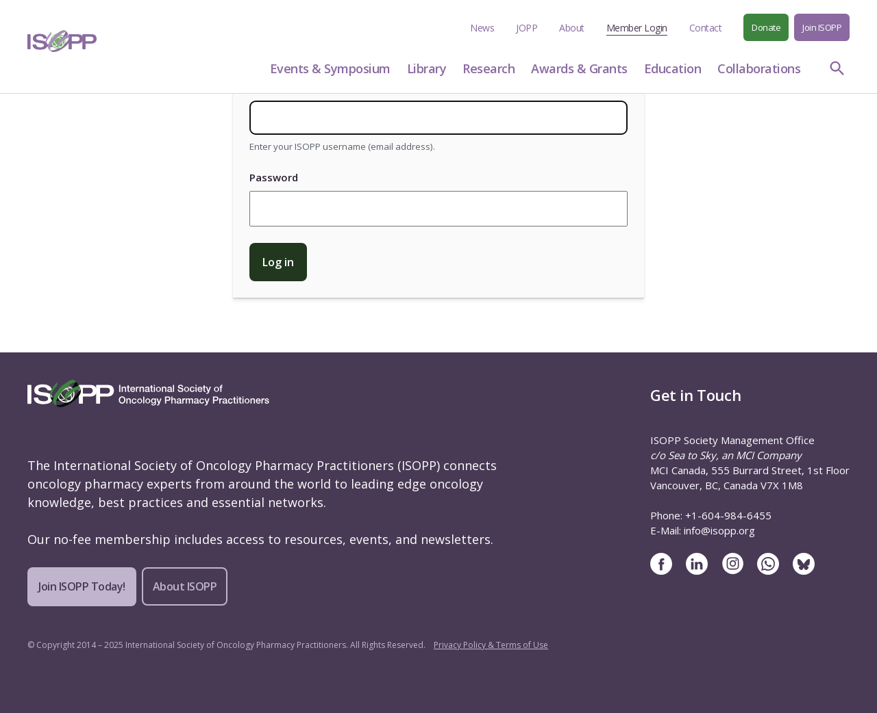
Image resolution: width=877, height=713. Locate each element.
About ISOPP (185, 586)
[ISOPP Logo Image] (62, 41)
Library (427, 68)
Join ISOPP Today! (81, 586)
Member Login (636, 27)
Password (273, 177)
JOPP (526, 27)
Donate (766, 27)
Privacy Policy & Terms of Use (491, 645)
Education (673, 68)
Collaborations (758, 68)
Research (488, 68)
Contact (705, 27)
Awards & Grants (579, 68)
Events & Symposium (330, 68)
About (571, 27)
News (482, 27)
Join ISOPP (821, 27)
